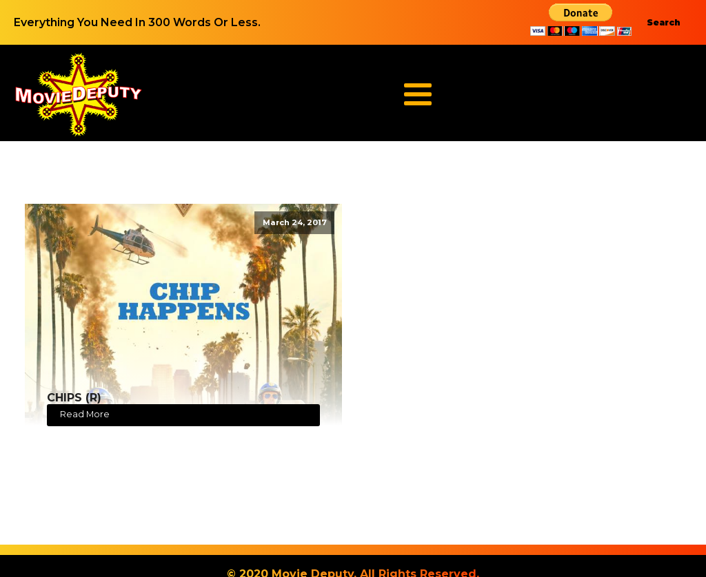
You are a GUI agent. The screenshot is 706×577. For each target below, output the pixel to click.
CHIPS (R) (74, 397)
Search (663, 22)
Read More (85, 414)
